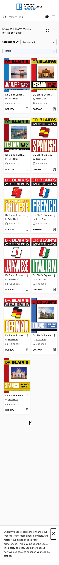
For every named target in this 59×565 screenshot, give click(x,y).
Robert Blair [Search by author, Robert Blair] (13, 99)
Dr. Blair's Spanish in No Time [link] (15, 395)
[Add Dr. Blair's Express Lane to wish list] (54, 169)
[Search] (4, 17)
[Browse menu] (54, 17)
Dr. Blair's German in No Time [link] (43, 94)
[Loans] (47, 17)
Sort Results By (10, 41)
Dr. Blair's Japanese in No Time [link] (15, 94)
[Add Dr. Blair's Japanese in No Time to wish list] (27, 109)
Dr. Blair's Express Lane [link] (43, 155)
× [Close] (53, 534)
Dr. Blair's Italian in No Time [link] (15, 155)
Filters (8, 51)
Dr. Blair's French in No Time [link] (43, 335)
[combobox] (23, 17)
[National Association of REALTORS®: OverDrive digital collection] (29, 7)
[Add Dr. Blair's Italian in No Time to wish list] (27, 169)
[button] (48, 31)
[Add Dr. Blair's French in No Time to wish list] (54, 350)
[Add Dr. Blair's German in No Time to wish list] (54, 109)
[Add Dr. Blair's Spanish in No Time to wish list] (27, 410)
